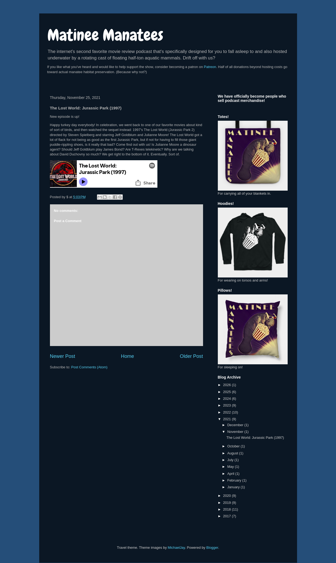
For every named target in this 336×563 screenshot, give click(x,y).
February (234, 480)
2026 (227, 385)
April (231, 474)
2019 (227, 503)
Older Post (191, 356)
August (233, 453)
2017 (227, 516)
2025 (227, 392)
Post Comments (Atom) (89, 367)
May (231, 467)
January (234, 487)
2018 (227, 509)
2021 (227, 419)
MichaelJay (176, 548)
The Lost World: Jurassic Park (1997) (255, 438)
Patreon (210, 67)
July (230, 460)
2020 (227, 496)
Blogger (212, 548)
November (235, 432)
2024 (227, 399)
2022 (227, 412)
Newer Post (62, 356)
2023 (227, 405)
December (235, 425)
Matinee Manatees (105, 35)
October (234, 446)
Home (127, 356)
